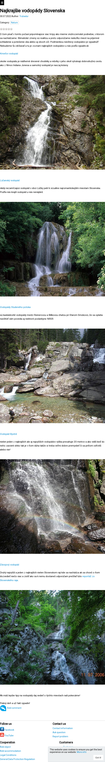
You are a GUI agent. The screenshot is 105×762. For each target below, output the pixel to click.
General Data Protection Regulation (17, 759)
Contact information (63, 728)
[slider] (6, 29)
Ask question (59, 732)
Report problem (60, 736)
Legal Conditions (8, 755)
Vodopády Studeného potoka (15, 307)
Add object (5, 747)
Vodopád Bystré (8, 434)
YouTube (7, 735)
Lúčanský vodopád (10, 180)
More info (81, 752)
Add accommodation (10, 751)
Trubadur (23, 16)
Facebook (7, 730)
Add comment (14, 708)
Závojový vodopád (9, 564)
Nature (14, 22)
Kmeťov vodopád (9, 53)
